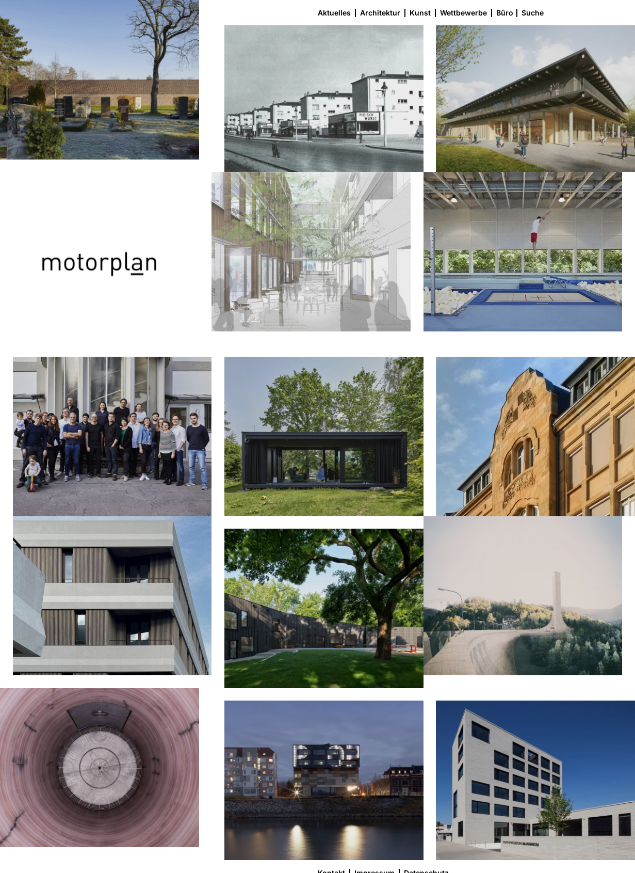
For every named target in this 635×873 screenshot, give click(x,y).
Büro (504, 12)
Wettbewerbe (463, 12)
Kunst (420, 12)
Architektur (380, 12)
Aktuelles (334, 12)
